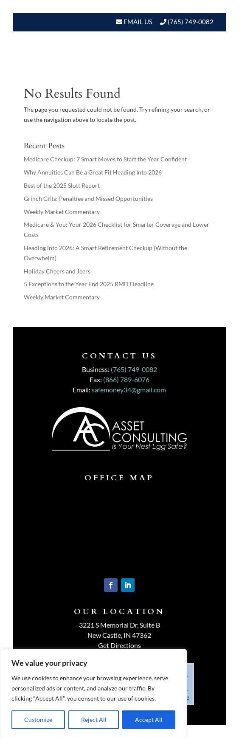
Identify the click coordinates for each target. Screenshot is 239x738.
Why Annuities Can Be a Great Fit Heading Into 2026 (93, 172)
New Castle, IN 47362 (119, 635)
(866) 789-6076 (126, 379)
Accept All (149, 719)
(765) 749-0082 (191, 21)
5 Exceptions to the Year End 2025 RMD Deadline (89, 283)
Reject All (94, 719)
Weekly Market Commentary (62, 211)
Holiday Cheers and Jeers (57, 271)
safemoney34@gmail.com (129, 390)
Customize (38, 719)
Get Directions (119, 645)
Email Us (137, 21)
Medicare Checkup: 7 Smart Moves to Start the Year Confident (105, 159)
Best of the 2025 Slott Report (62, 185)
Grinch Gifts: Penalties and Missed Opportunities (88, 198)
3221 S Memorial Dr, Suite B (119, 625)
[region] (93, 693)
